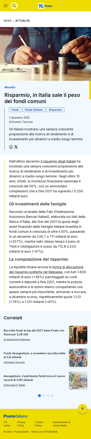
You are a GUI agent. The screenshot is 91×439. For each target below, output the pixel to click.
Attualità (22, 20)
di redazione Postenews (17, 339)
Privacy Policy (21, 424)
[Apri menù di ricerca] (14, 5)
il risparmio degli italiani (58, 161)
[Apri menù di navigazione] (6, 5)
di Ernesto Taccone (14, 362)
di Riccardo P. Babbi (14, 385)
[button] (39, 395)
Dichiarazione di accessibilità (61, 424)
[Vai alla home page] (45, 5)
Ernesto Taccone (22, 121)
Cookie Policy (39, 424)
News (8, 20)
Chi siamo (7, 424)
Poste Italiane (34, 109)
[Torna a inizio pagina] (82, 409)
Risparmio (55, 109)
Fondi (15, 109)
